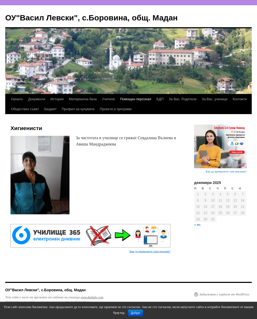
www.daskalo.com (92, 297)
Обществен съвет (25, 109)
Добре (135, 313)
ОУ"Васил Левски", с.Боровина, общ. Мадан (91, 17)
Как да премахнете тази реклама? (150, 251)
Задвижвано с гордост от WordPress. (224, 294)
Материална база (83, 99)
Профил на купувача (78, 109)
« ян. (197, 225)
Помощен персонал (135, 99)
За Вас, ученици (214, 99)
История (56, 99)
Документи (36, 99)
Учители (108, 99)
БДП (160, 99)
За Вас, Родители (183, 99)
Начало (17, 99)
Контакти (240, 99)
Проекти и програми (115, 109)
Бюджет (50, 109)
